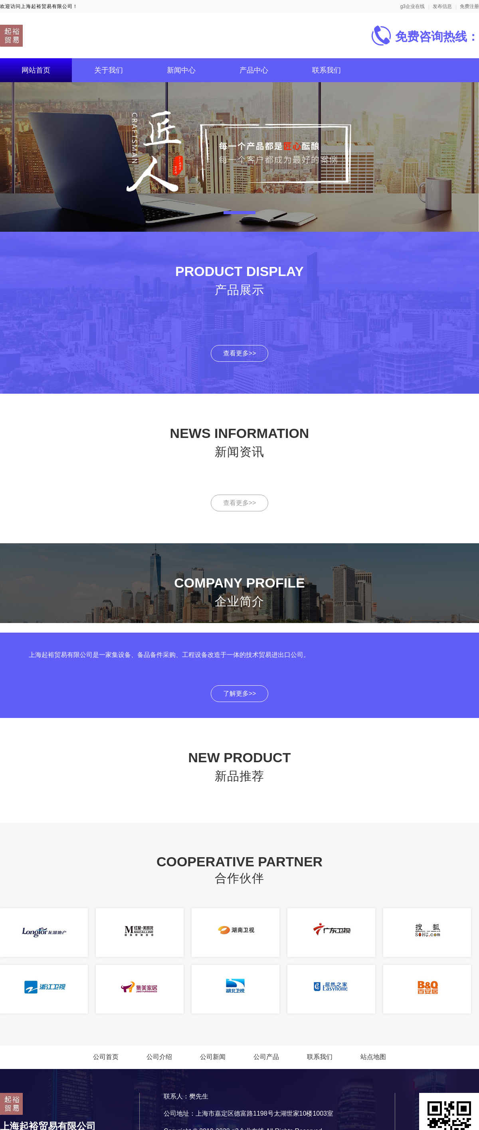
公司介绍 (159, 1056)
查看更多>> (239, 353)
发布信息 (442, 6)
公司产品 (266, 1056)
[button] (239, 212)
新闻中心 (181, 70)
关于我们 (108, 70)
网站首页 (36, 70)
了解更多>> (239, 693)
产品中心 (254, 70)
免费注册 (469, 6)
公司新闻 (213, 1056)
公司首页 (106, 1056)
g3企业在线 (412, 6)
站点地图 (373, 1056)
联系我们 (326, 70)
